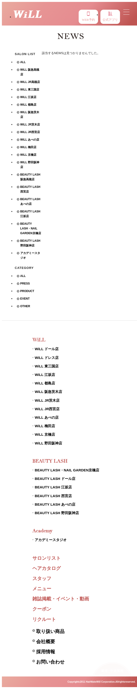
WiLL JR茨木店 (30, 124)
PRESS (25, 283)
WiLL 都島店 (28, 104)
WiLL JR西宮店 (30, 132)
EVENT (25, 298)
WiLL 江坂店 (28, 97)
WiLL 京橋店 (28, 154)
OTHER (25, 306)
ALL (23, 62)
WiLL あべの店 (29, 139)
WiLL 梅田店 (28, 147)
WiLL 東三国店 (29, 89)
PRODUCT (27, 291)
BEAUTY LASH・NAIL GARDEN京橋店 (30, 228)
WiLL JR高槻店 (30, 82)
